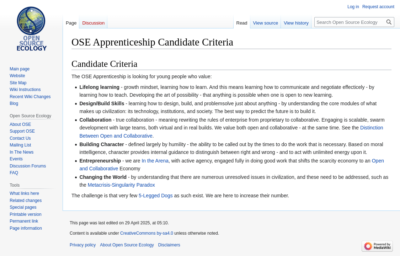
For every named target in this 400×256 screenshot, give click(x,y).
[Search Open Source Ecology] (354, 22)
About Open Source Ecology (127, 244)
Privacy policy (83, 244)
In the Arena (155, 161)
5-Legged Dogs (156, 195)
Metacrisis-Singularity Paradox (121, 185)
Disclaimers (169, 244)
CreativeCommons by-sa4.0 (146, 233)
